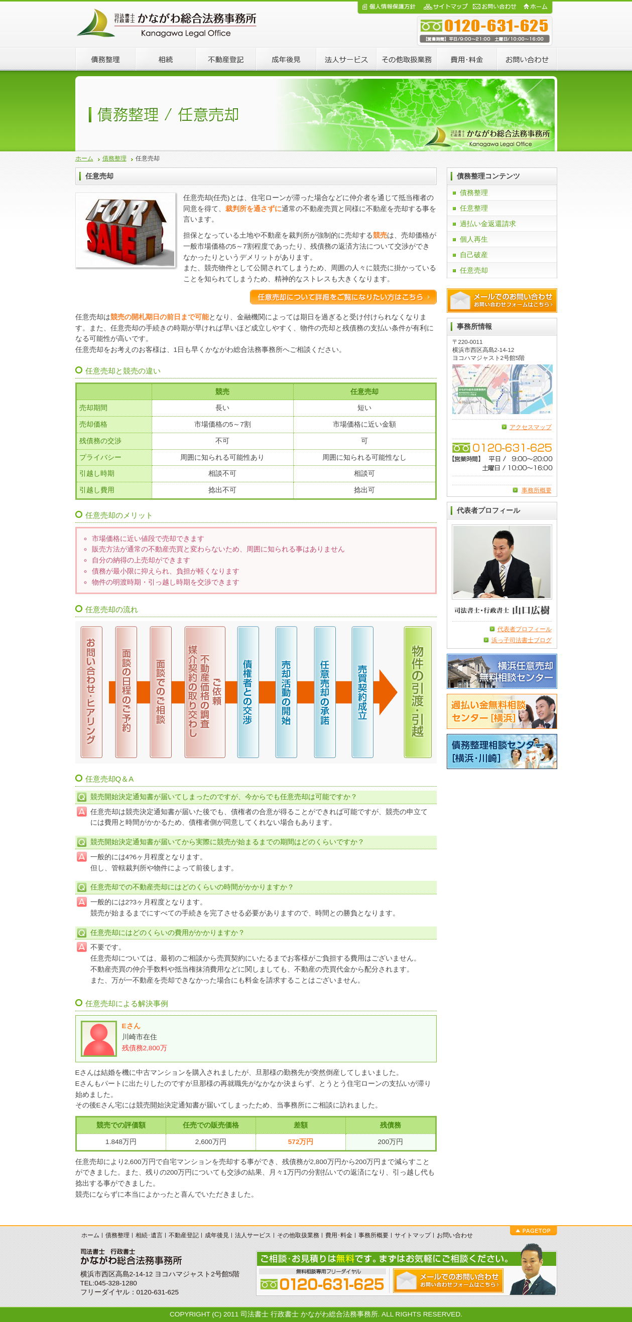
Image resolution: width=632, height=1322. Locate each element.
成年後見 (217, 1235)
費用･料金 (338, 1235)
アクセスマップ (531, 427)
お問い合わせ (455, 1235)
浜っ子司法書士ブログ (521, 640)
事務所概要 (537, 490)
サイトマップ (413, 1235)
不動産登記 (184, 1235)
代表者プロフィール (524, 629)
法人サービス (253, 1235)
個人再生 (474, 239)
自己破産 (474, 255)
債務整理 (114, 158)
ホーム (84, 158)
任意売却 (474, 270)
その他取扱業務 (298, 1235)
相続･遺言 (149, 1235)
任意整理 (474, 208)
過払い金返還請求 (488, 224)
